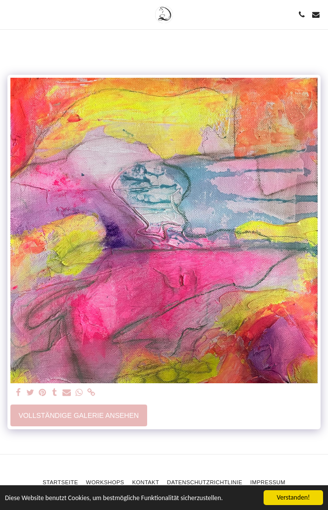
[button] (10, 14)
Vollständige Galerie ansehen (78, 415)
